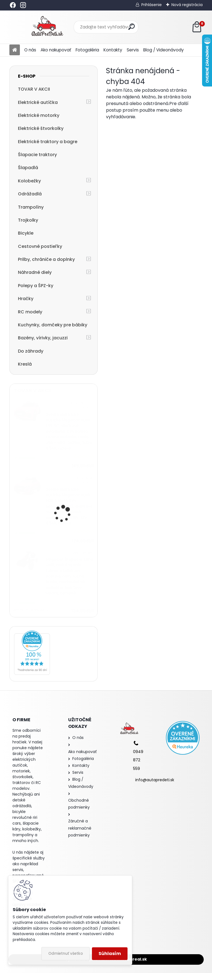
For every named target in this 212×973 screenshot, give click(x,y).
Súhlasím (110, 953)
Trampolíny (31, 207)
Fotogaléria (87, 50)
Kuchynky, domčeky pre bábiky (52, 325)
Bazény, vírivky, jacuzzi (43, 338)
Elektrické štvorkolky (40, 128)
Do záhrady (30, 351)
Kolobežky (29, 181)
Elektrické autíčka (38, 102)
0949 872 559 (138, 760)
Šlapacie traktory (37, 154)
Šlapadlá (28, 167)
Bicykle (25, 233)
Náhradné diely (35, 272)
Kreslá (25, 364)
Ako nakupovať (56, 50)
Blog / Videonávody (163, 50)
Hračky (25, 298)
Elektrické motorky (38, 115)
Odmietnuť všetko (65, 953)
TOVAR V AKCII (34, 89)
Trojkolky (28, 220)
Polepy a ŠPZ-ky (35, 285)
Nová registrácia (187, 4)
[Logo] (47, 27)
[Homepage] (14, 50)
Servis (133, 50)
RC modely (30, 312)
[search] (131, 26)
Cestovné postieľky (40, 246)
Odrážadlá (30, 194)
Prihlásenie (151, 4)
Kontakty (113, 50)
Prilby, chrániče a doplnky (46, 259)
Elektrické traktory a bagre (47, 141)
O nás (30, 50)
